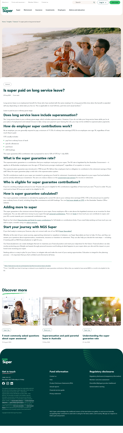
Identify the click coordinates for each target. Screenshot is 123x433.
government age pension (67, 178)
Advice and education (77, 10)
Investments (50, 10)
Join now (115, 2)
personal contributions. (57, 214)
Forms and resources (18, 2)
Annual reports (54, 387)
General (15, 22)
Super (18, 10)
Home (4, 22)
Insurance (38, 10)
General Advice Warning (17, 400)
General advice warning (97, 387)
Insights (9, 22)
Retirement (28, 10)
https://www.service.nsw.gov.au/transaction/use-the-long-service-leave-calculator (27, 266)
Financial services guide (57, 390)
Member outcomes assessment (99, 380)
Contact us (45, 2)
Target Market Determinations (17, 402)
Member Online (33, 2)
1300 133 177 (6, 377)
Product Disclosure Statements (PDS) (61, 383)
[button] (94, 2)
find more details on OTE (75, 200)
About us (5, 2)
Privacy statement (55, 394)
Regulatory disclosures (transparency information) (105, 376)
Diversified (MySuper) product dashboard (103, 383)
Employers (62, 10)
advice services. (32, 222)
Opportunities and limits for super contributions (34, 220)
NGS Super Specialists (18, 406)
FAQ (51, 380)
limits (74, 214)
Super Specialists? (65, 231)
